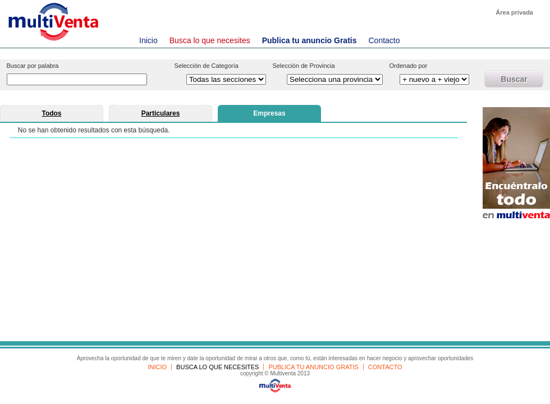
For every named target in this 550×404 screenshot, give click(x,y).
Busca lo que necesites (209, 40)
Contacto (384, 40)
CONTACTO (385, 367)
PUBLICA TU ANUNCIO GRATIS (313, 367)
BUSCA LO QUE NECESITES (217, 367)
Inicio (148, 40)
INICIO (157, 367)
